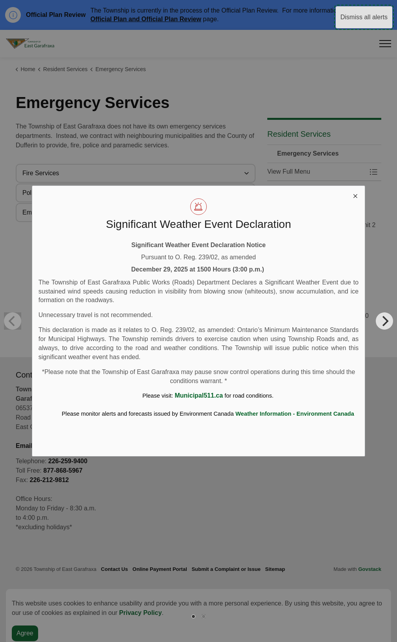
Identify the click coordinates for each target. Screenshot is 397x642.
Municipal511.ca (199, 395)
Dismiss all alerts (364, 17)
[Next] (384, 321)
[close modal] (355, 195)
